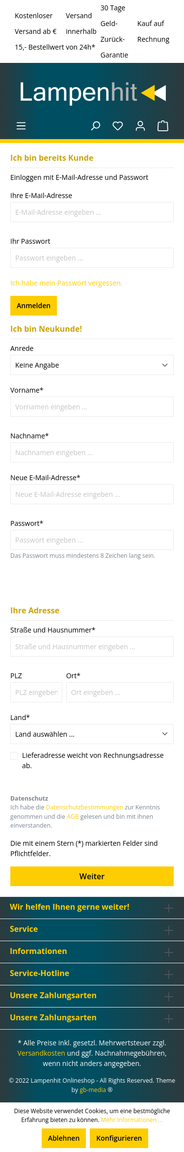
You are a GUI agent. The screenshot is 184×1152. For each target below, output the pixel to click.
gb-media (92, 1090)
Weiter (92, 876)
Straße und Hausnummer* (53, 629)
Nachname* (29, 435)
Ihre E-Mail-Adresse (41, 195)
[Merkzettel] (117, 125)
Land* (20, 717)
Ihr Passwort (30, 241)
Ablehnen (64, 1138)
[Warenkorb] (163, 125)
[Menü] (21, 125)
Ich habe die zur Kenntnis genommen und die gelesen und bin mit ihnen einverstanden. (85, 816)
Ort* (73, 675)
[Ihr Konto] (140, 125)
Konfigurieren (119, 1138)
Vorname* (26, 390)
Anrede (21, 348)
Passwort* (26, 523)
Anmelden (34, 305)
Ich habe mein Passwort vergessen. (66, 283)
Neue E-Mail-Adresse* (45, 477)
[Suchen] (95, 125)
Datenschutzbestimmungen (85, 807)
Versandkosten (41, 1053)
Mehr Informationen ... (132, 1120)
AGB (73, 816)
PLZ (16, 675)
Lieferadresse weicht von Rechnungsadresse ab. (93, 760)
